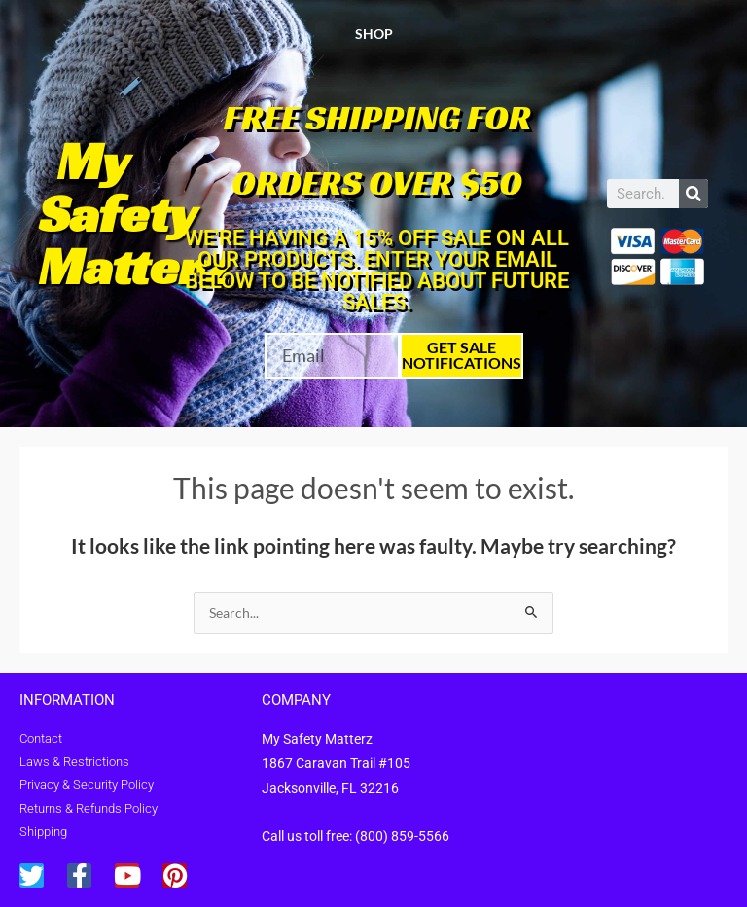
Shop (374, 33)
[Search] (693, 193)
